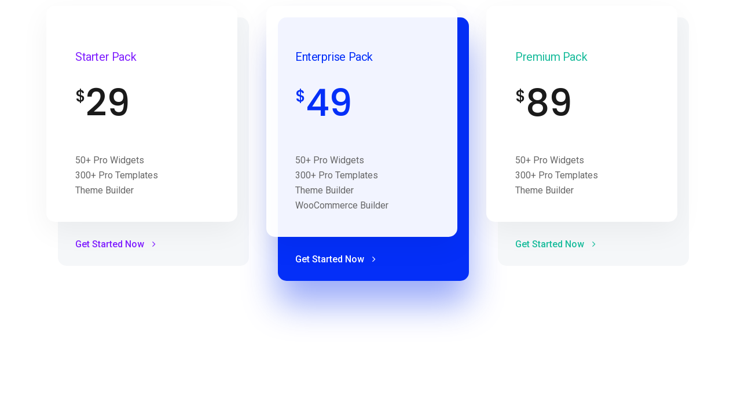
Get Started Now (115, 244)
